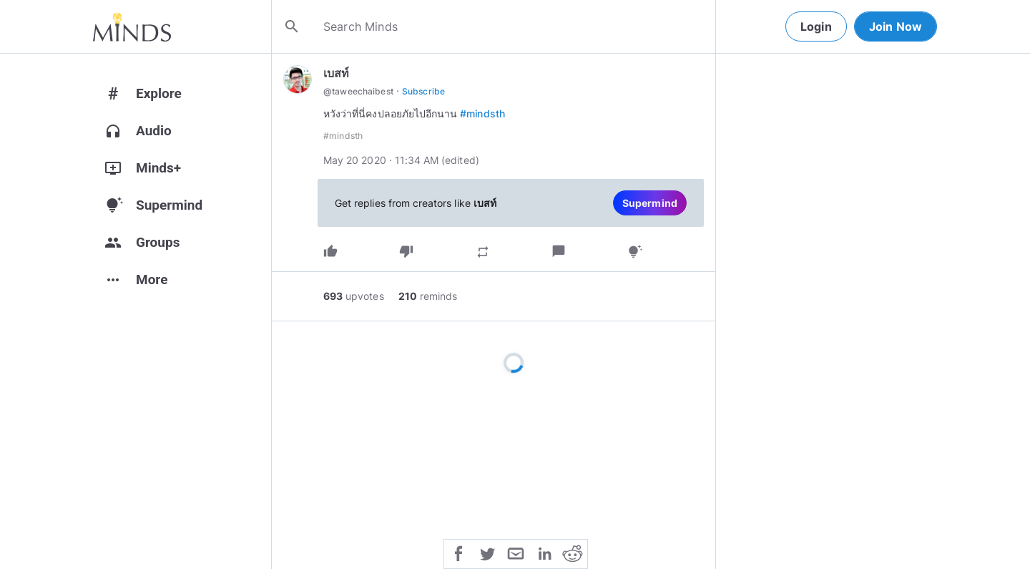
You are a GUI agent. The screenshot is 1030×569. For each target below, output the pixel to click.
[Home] (132, 26)
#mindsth (482, 113)
